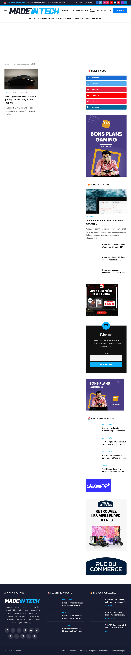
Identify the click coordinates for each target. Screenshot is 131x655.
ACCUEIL (65, 10)
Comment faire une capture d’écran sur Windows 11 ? (113, 245)
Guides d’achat (63, 19)
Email (106, 354)
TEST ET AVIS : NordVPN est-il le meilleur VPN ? (115, 626)
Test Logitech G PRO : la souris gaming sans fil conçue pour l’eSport (20, 99)
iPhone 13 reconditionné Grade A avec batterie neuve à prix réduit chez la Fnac (72, 604)
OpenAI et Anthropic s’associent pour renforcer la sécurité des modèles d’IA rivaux (114, 429)
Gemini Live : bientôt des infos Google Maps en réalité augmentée (114, 456)
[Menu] (5, 10)
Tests (87, 19)
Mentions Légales (119, 651)
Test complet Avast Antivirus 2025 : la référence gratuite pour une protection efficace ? (114, 443)
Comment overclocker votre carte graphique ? (115, 600)
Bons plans (48, 19)
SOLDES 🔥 (119, 10)
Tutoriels (77, 19)
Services (96, 19)
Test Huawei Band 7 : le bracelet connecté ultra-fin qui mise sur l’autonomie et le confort (113, 470)
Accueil (7, 64)
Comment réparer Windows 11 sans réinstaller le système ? (113, 258)
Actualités (35, 19)
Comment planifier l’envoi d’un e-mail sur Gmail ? (46, 3)
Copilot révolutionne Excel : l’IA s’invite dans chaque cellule (114, 613)
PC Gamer (92, 10)
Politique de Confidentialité (99, 651)
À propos (72, 651)
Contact (82, 651)
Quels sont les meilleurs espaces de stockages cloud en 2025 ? (72, 617)
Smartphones (82, 10)
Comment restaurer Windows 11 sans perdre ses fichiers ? (114, 271)
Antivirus (101, 10)
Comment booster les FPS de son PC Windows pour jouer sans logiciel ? (72, 630)
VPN (72, 10)
